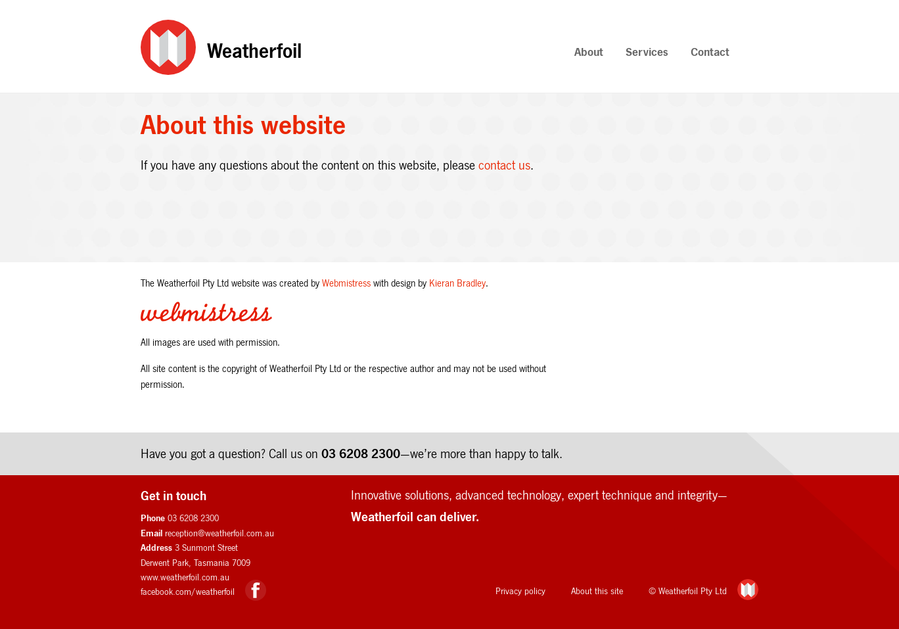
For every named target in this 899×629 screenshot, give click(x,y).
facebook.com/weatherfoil (188, 591)
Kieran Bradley (457, 283)
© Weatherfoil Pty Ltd (688, 591)
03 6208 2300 (360, 453)
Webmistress (346, 283)
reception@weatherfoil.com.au (219, 533)
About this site (597, 591)
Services (647, 51)
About (588, 51)
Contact (710, 51)
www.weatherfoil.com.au (185, 577)
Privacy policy (520, 591)
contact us (504, 165)
